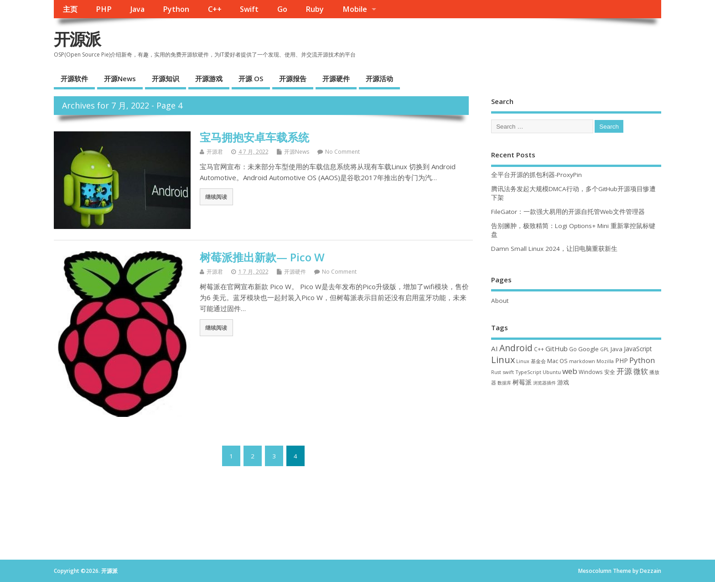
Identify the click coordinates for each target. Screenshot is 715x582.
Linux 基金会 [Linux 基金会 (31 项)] (531, 361)
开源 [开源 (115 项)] (624, 371)
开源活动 (379, 78)
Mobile (354, 9)
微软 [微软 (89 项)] (640, 371)
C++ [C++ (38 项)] (539, 349)
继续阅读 (216, 196)
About (499, 300)
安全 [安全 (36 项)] (609, 372)
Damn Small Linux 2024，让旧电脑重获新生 (554, 248)
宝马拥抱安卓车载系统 (254, 137)
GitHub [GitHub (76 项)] (556, 348)
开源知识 (165, 78)
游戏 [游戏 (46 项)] (563, 382)
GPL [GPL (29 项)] (604, 349)
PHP (104, 9)
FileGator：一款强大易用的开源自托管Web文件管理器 (568, 212)
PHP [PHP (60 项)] (621, 360)
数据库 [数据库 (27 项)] (504, 382)
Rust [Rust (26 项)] (496, 372)
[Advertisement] (576, 468)
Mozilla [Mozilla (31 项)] (605, 361)
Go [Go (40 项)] (573, 349)
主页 (70, 9)
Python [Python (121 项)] (642, 360)
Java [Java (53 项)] (616, 349)
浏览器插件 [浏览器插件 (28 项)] (544, 382)
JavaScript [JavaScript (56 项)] (638, 349)
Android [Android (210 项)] (516, 348)
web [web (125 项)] (569, 371)
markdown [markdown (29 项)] (582, 361)
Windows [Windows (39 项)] (591, 371)
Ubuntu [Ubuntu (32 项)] (552, 372)
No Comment (342, 152)
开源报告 (292, 78)
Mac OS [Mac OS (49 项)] (557, 361)
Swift (249, 9)
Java (137, 9)
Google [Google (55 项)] (588, 349)
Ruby (315, 9)
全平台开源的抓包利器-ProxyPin (536, 175)
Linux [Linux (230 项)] (503, 359)
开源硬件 (336, 78)
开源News (120, 78)
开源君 (215, 152)
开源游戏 (209, 78)
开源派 (77, 39)
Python (176, 9)
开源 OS (250, 78)
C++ (215, 9)
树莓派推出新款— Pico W (262, 257)
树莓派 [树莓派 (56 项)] (522, 382)
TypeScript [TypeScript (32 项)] (528, 372)
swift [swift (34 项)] (508, 372)
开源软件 (74, 78)
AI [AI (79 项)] (494, 348)
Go (282, 9)
